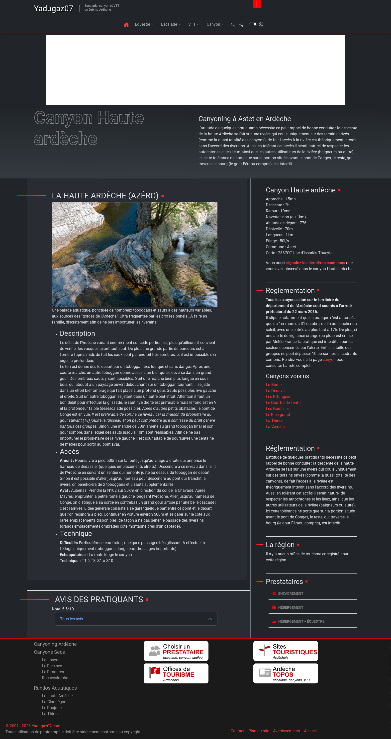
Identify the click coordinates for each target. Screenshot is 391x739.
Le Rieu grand (278, 414)
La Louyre (50, 659)
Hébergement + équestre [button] (298, 621)
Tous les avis (71, 619)
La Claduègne (54, 701)
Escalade (169, 24)
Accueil (310, 731)
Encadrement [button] (287, 593)
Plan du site (258, 731)
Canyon (213, 24)
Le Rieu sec (52, 665)
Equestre (142, 24)
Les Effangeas (278, 396)
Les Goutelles (278, 408)
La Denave (275, 390)
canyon (329, 359)
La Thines (274, 420)
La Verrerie (275, 426)
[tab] (311, 594)
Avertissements (286, 731)
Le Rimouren (53, 671)
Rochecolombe (55, 677)
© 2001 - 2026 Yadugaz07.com (32, 726)
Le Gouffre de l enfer (284, 402)
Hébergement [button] (287, 607)
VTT (192, 24)
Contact (237, 731)
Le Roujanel (52, 707)
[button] (233, 24)
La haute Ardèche (57, 695)
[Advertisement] (195, 70)
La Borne (274, 384)
